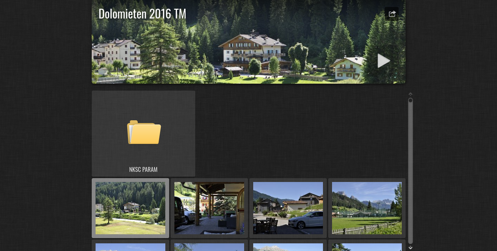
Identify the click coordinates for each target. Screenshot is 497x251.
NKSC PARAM (143, 169)
